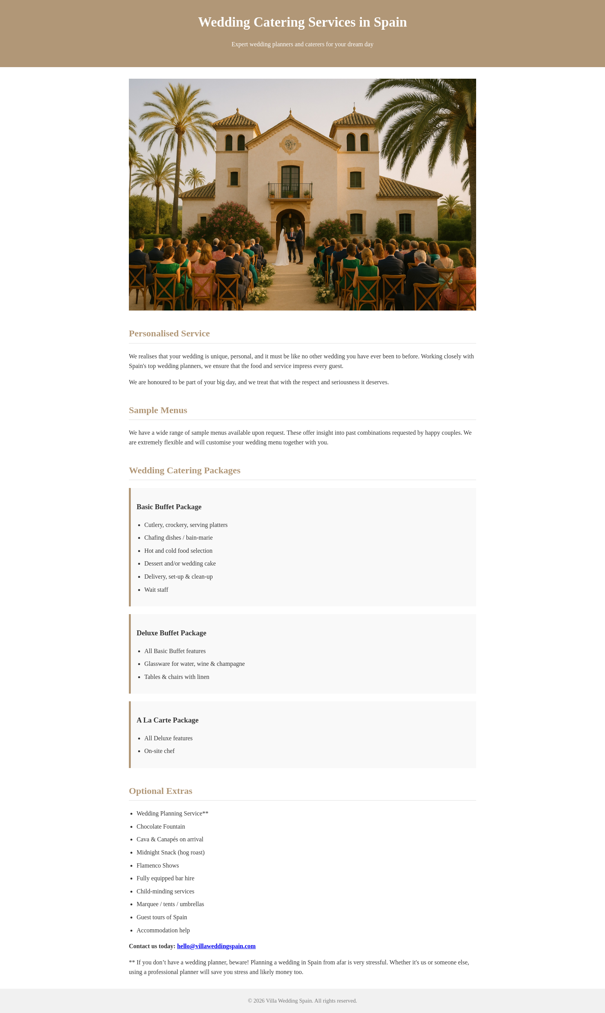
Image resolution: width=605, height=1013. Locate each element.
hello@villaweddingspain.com (216, 946)
